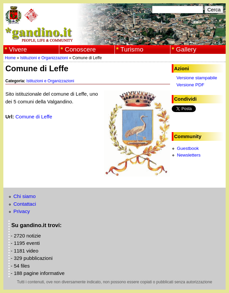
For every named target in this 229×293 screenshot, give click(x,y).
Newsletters (189, 155)
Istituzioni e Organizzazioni (44, 58)
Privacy (21, 211)
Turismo (132, 49)
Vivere (18, 49)
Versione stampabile (196, 77)
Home (10, 58)
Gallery (186, 49)
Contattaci (24, 204)
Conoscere (80, 49)
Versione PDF (190, 84)
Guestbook (188, 148)
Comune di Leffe (33, 116)
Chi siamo (24, 196)
